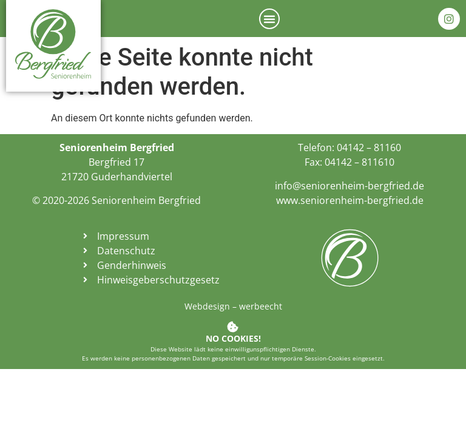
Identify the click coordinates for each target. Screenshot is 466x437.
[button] (269, 18)
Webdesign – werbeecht (233, 306)
